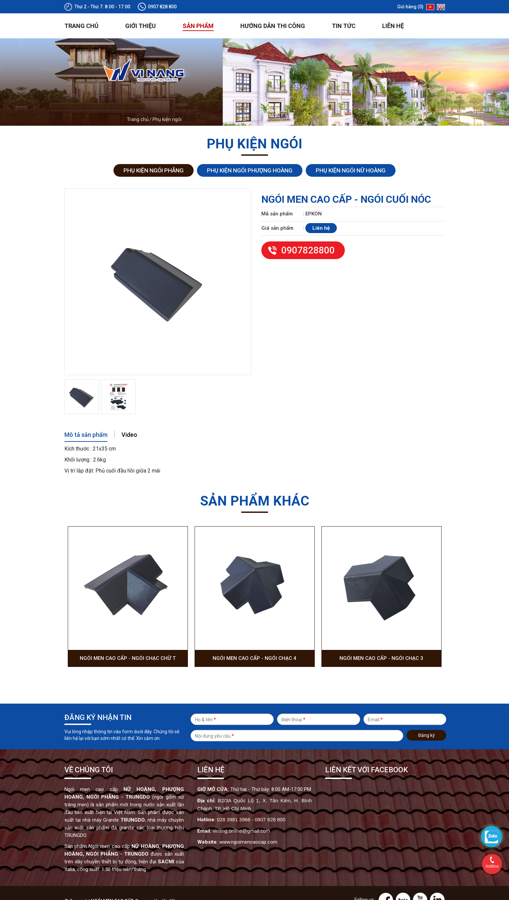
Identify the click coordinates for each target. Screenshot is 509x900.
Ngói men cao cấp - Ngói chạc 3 (381, 644)
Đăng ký (426, 722)
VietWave (172, 887)
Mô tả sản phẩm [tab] (85, 420)
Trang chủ (81, 11)
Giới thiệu (140, 11)
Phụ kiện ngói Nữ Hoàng (351, 156)
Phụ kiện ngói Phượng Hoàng (249, 156)
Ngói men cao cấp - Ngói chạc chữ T (128, 644)
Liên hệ (393, 11)
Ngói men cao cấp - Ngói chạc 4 (254, 644)
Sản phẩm (198, 11)
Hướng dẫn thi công (272, 11)
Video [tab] (129, 420)
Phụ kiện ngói (167, 105)
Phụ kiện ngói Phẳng (153, 156)
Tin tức (343, 11)
